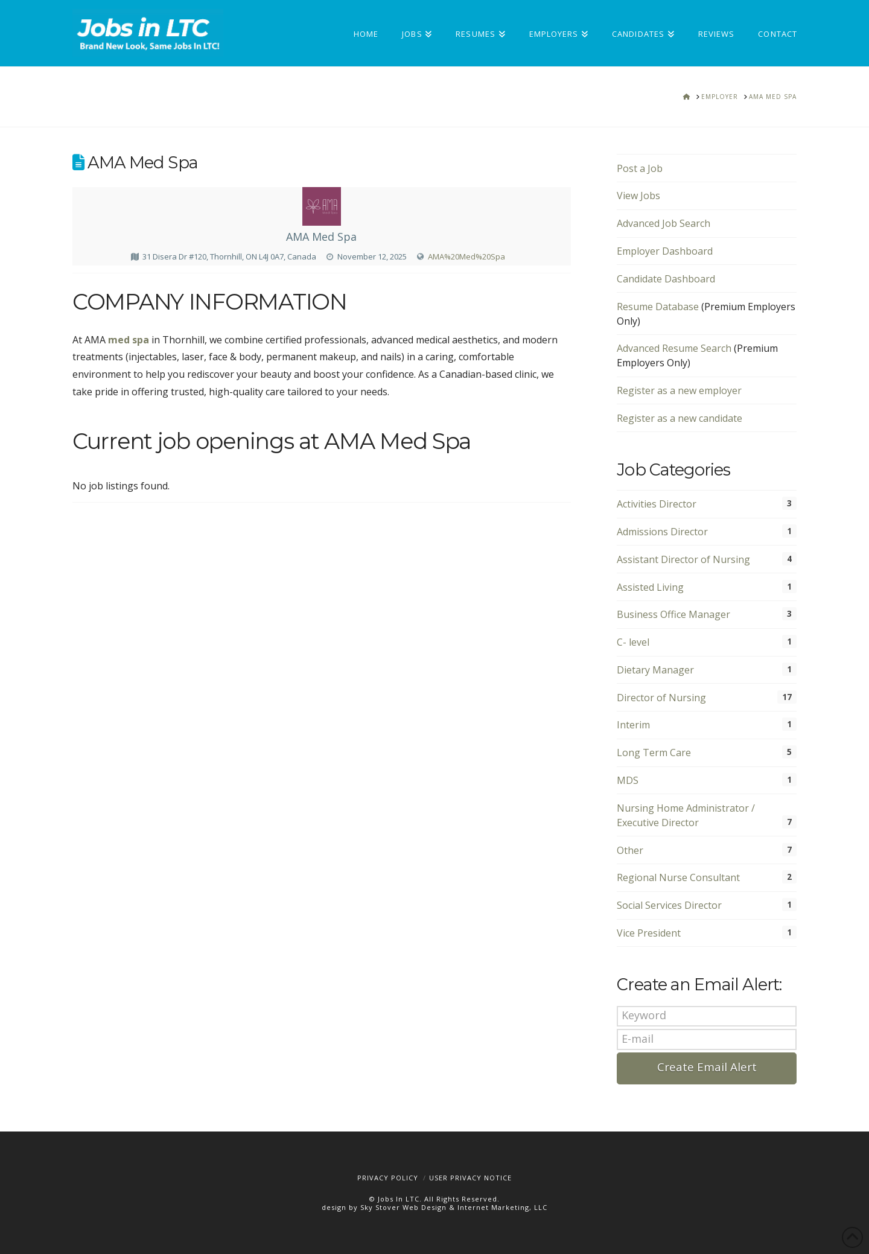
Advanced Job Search (663, 223)
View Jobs (638, 195)
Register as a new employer (679, 390)
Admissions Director (662, 531)
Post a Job (640, 168)
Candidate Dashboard (666, 278)
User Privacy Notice (470, 1177)
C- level (633, 642)
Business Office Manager (673, 614)
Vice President (649, 933)
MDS (627, 780)
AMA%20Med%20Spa (466, 256)
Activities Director (656, 504)
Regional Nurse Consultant (678, 877)
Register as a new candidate (679, 418)
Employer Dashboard (665, 251)
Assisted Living (650, 587)
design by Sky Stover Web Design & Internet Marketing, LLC (434, 1207)
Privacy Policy (387, 1177)
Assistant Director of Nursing (683, 559)
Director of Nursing (661, 697)
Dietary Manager (655, 669)
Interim (633, 724)
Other (630, 850)
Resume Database (658, 306)
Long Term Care (654, 752)
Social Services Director (669, 905)
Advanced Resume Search (674, 348)
